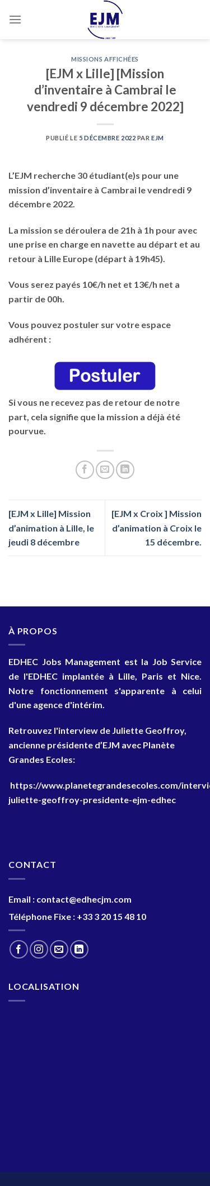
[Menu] (15, 19)
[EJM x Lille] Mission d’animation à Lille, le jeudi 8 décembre (51, 527)
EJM (157, 137)
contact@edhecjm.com (84, 899)
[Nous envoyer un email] (59, 949)
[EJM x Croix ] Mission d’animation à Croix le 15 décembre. (156, 527)
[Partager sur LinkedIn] (125, 470)
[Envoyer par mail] (105, 470)
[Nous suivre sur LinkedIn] (79, 949)
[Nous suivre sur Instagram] (39, 949)
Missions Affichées (105, 59)
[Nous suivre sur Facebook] (19, 949)
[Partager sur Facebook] (85, 470)
